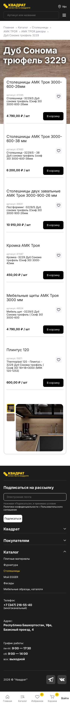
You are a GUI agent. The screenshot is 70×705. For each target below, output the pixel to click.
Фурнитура (11, 564)
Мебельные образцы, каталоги (23, 589)
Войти (65, 698)
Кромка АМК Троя (23, 245)
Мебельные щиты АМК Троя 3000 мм (33, 297)
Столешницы (12, 570)
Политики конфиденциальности (21, 506)
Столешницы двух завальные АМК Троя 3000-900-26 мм (33, 193)
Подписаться (12, 518)
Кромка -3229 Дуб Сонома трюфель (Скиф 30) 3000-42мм (24, 260)
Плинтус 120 (18, 350)
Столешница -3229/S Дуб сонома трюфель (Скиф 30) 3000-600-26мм (24, 101)
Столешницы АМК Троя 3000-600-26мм (34, 84)
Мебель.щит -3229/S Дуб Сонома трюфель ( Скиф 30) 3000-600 (25, 314)
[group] (39, 428)
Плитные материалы (17, 558)
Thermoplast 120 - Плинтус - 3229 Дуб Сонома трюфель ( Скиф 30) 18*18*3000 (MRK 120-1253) (25, 366)
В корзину (53, 116)
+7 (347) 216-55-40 (18, 605)
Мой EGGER (11, 577)
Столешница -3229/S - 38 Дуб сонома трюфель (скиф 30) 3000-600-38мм (24, 155)
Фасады (9, 583)
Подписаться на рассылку (29, 487)
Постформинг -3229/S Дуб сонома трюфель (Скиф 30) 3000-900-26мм (24, 210)
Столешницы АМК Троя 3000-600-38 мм (34, 138)
